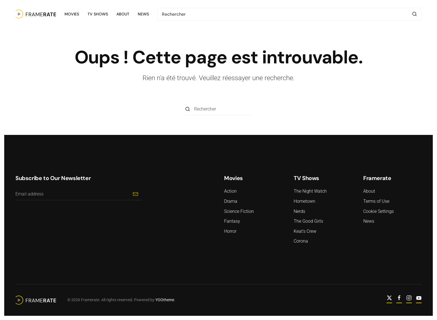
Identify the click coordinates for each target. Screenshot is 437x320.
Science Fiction (239, 211)
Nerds (299, 211)
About (122, 14)
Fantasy (232, 221)
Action (230, 191)
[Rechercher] (289, 14)
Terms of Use (376, 201)
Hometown (304, 201)
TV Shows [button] (98, 14)
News (143, 14)
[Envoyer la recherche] (415, 14)
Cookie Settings (378, 211)
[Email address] (78, 194)
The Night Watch (310, 191)
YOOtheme (164, 300)
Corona (301, 241)
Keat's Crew (305, 231)
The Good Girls (308, 221)
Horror (230, 231)
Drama (230, 201)
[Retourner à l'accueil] (35, 14)
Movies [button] (72, 14)
